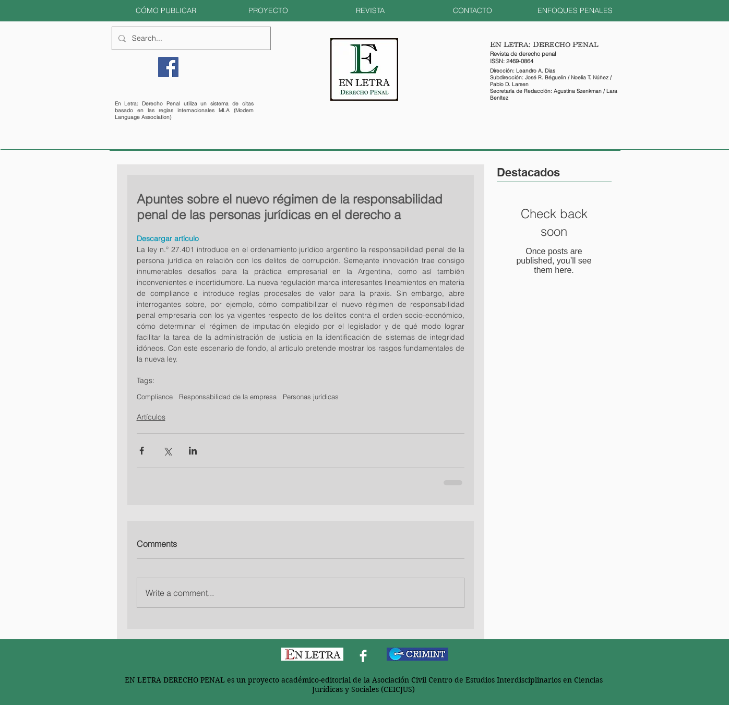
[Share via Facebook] (142, 451)
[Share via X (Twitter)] (167, 451)
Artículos (151, 417)
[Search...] (190, 38)
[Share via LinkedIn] (193, 451)
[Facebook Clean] (363, 656)
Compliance (155, 396)
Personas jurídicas (311, 396)
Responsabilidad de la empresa (228, 396)
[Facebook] (168, 67)
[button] (166, 10)
